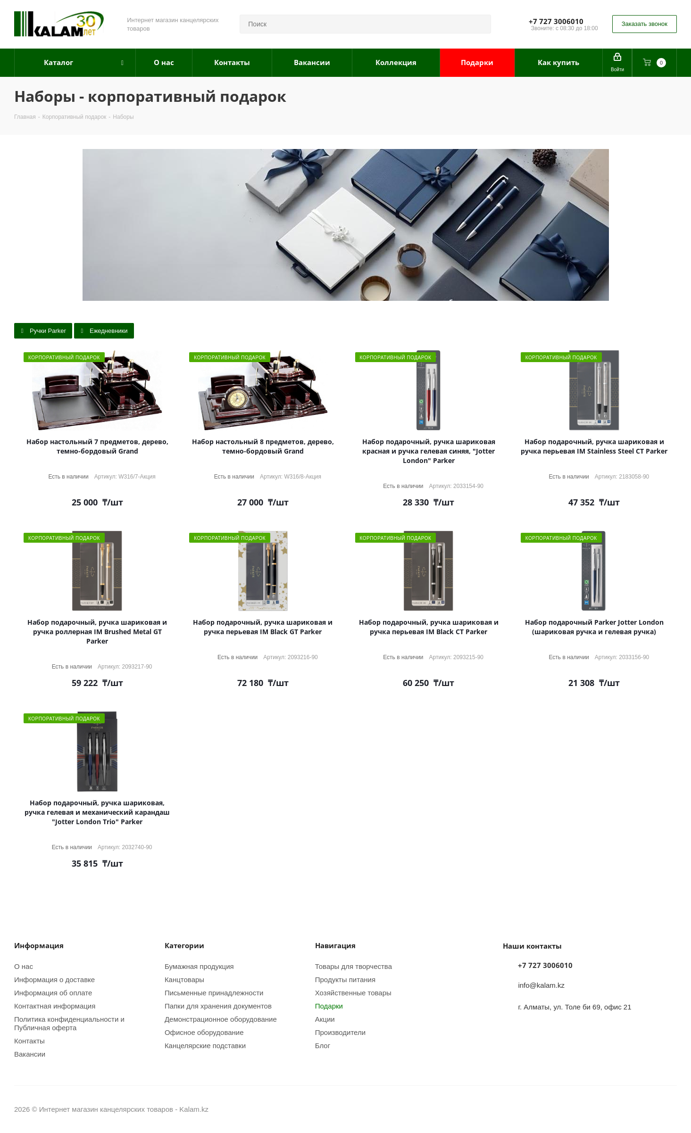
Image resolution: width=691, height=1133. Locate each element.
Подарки (329, 1005)
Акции (325, 1019)
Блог (322, 1045)
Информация (39, 945)
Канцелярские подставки (205, 1045)
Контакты (29, 1040)
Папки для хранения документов (218, 1005)
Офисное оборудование (204, 1032)
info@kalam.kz (541, 985)
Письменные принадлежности (214, 992)
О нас (23, 966)
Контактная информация (54, 1005)
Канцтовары (184, 979)
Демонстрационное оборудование (221, 1019)
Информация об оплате (53, 992)
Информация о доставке (54, 979)
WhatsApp (669, 1109)
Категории (184, 945)
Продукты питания (345, 979)
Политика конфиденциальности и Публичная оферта (69, 1023)
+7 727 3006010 (556, 21)
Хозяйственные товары (353, 992)
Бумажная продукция (199, 966)
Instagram (646, 1109)
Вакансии (29, 1054)
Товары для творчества (353, 966)
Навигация (335, 945)
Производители (340, 1032)
